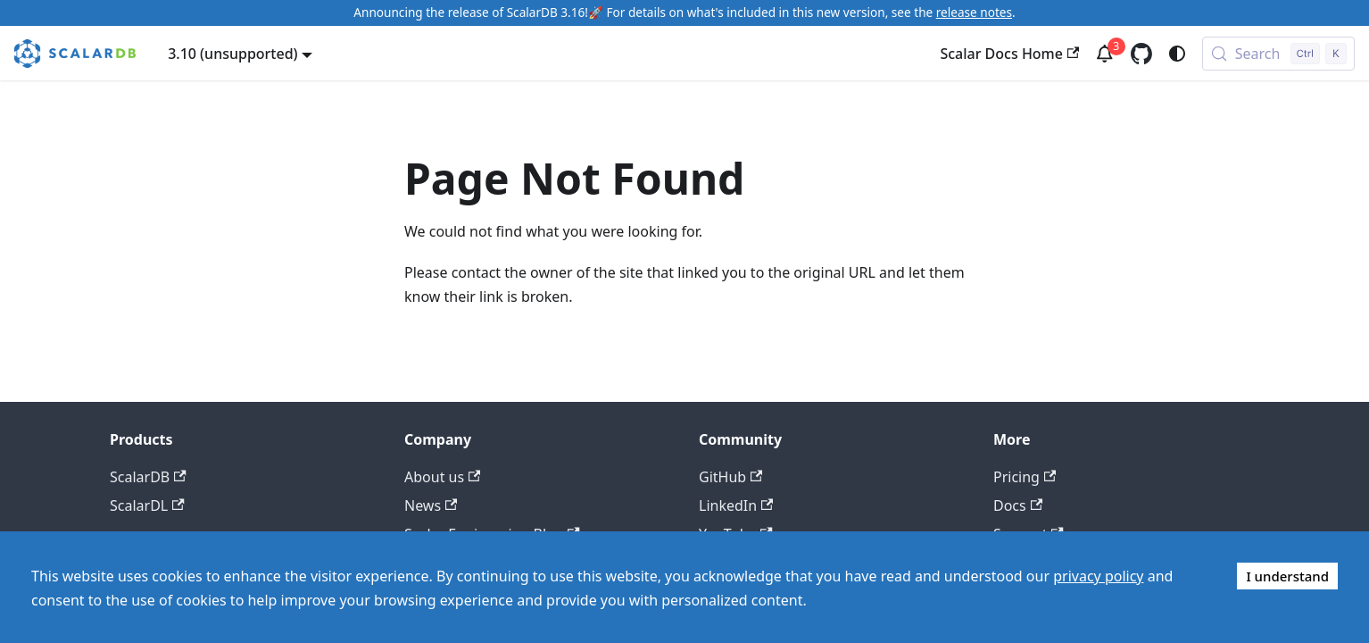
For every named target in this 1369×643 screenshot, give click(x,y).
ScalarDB (148, 477)
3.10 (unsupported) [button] (232, 53)
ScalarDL (147, 505)
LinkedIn (736, 505)
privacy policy (1098, 576)
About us (442, 477)
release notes (974, 12)
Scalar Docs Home (1009, 53)
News (430, 505)
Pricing (1024, 477)
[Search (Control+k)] (1278, 54)
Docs (1017, 505)
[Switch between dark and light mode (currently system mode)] (1177, 53)
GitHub (730, 477)
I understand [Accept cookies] (1287, 576)
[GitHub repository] (1141, 53)
